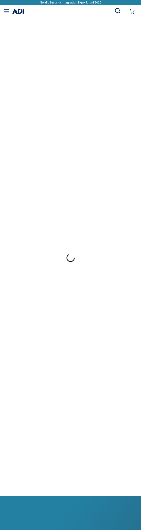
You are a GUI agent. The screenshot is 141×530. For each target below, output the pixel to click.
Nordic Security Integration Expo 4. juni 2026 (70, 2)
